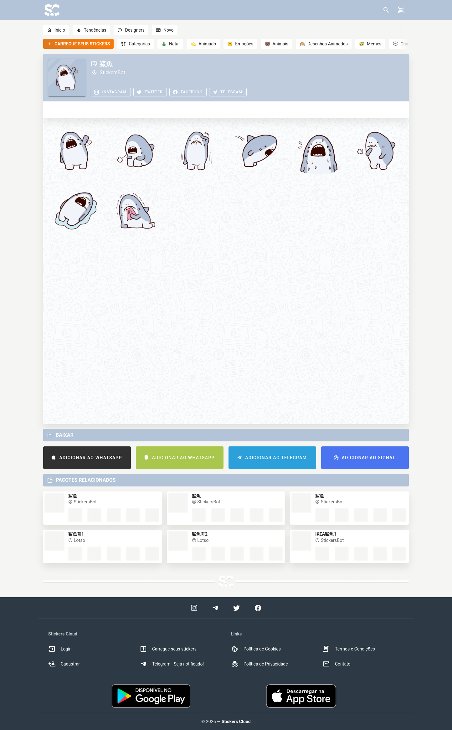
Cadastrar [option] (64, 664)
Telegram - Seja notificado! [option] (172, 664)
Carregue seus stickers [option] (168, 649)
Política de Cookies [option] (256, 649)
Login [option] (60, 649)
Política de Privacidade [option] (259, 664)
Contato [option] (336, 664)
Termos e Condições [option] (348, 649)
